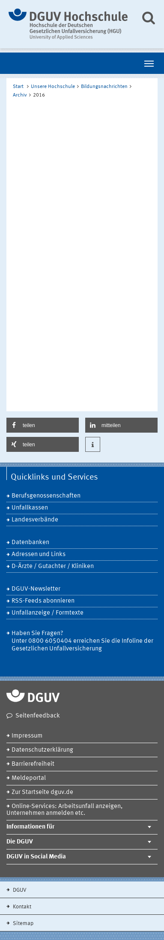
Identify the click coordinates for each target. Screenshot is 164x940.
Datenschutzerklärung (42, 750)
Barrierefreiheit (33, 764)
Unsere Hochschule (53, 86)
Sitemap (22, 923)
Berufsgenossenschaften (46, 496)
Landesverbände (35, 520)
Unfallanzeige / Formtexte (47, 613)
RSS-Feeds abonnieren (43, 601)
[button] (42, 425)
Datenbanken (30, 542)
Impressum (27, 736)
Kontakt (21, 907)
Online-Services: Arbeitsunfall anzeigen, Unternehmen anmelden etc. (64, 810)
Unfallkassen (30, 508)
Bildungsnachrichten (104, 86)
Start (18, 86)
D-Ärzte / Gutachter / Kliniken (53, 566)
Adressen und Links (39, 554)
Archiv (20, 95)
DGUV (19, 890)
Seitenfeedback (37, 716)
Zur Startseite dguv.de (42, 792)
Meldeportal (29, 778)
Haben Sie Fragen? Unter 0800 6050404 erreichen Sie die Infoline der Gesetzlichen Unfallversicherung (82, 641)
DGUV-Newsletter (36, 589)
